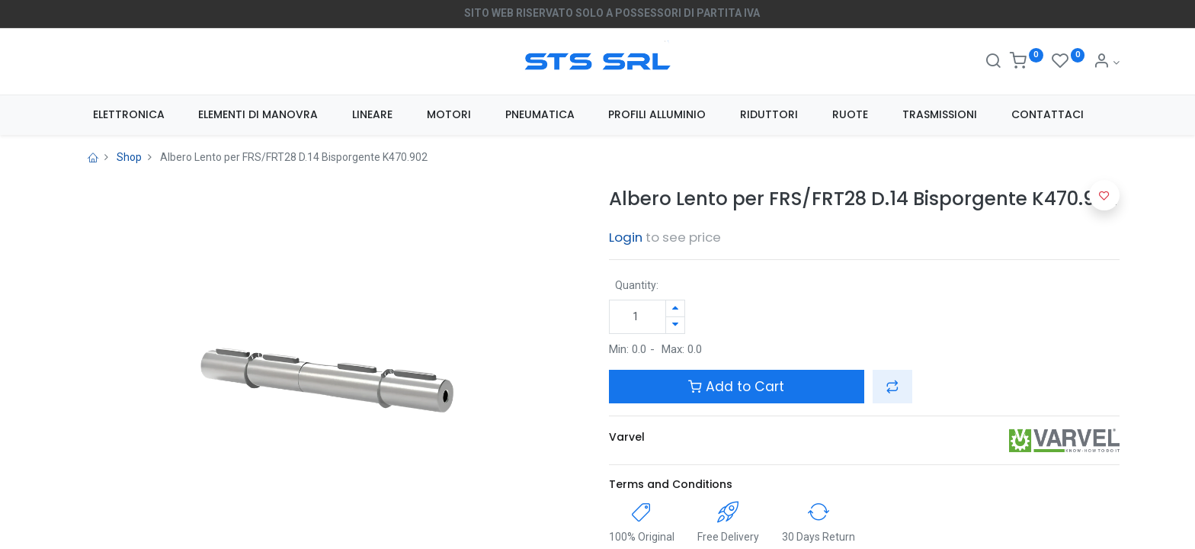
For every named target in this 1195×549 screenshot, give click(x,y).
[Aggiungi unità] (675, 308)
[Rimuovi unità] (675, 325)
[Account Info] (1106, 62)
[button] (892, 386)
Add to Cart (736, 386)
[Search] (993, 62)
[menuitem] (128, 115)
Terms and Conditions (670, 484)
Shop (129, 157)
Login (625, 237)
